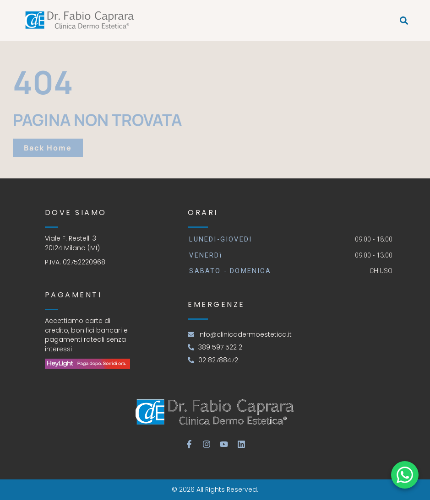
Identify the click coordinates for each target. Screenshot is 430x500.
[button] (403, 20)
